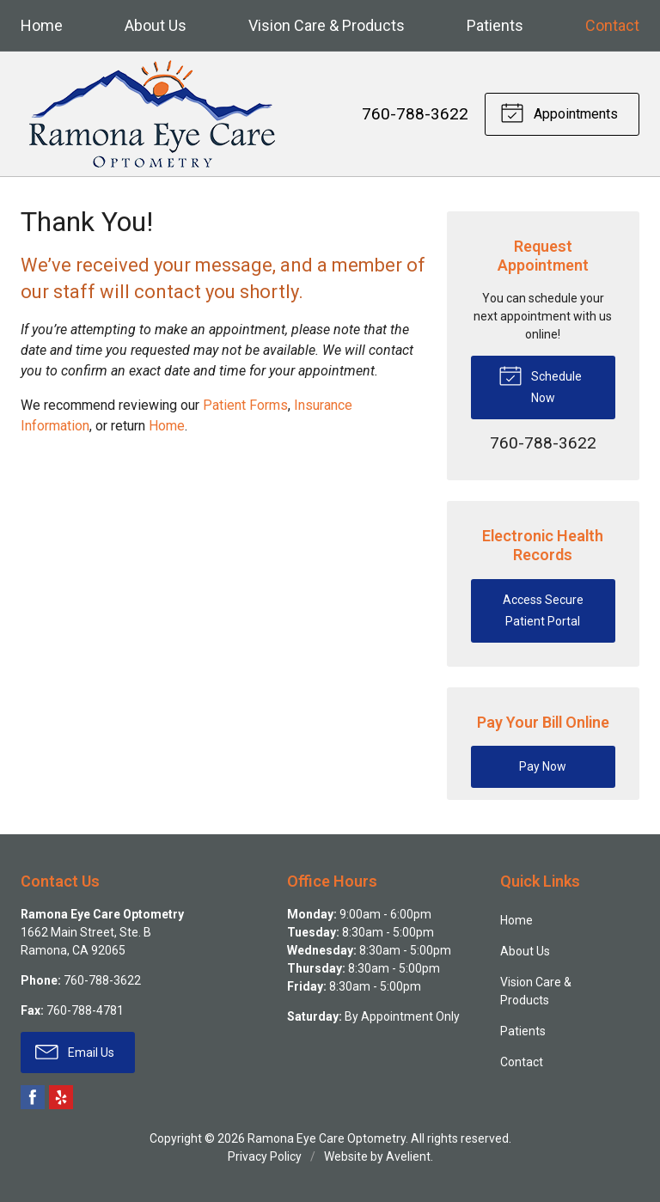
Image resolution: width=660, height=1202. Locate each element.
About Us (155, 25)
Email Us (74, 1051)
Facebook (33, 1097)
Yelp (61, 1097)
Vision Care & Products (326, 25)
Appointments (559, 112)
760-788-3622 (415, 114)
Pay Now (542, 766)
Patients (495, 25)
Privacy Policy (265, 1156)
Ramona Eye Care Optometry (327, 1138)
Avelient (408, 1156)
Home (42, 25)
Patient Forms (245, 405)
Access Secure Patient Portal (543, 610)
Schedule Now (540, 383)
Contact (612, 25)
